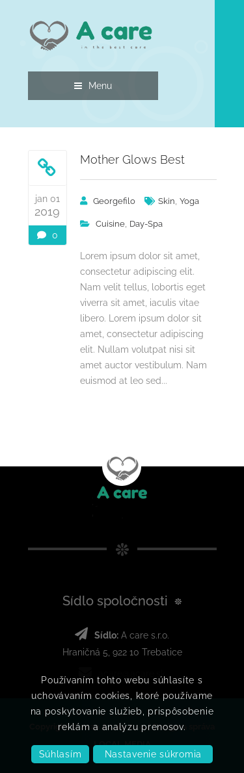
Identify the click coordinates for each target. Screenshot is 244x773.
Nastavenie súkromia (153, 754)
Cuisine (110, 224)
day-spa (146, 224)
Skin (166, 201)
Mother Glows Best (132, 159)
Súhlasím (60, 754)
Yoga (189, 201)
